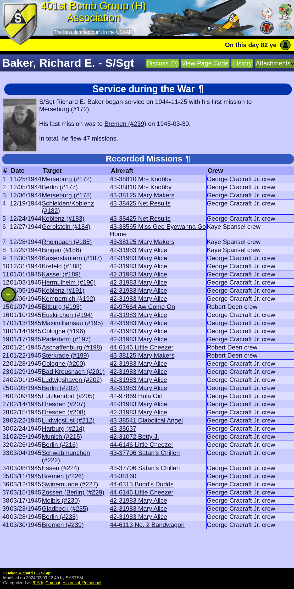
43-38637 (123, 428)
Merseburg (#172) (64, 109)
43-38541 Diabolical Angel (146, 420)
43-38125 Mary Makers (142, 195)
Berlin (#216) (60, 444)
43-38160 (123, 476)
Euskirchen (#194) (67, 314)
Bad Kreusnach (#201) (73, 371)
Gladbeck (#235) (65, 508)
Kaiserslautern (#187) (72, 258)
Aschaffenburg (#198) (72, 347)
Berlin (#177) (60, 187)
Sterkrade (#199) (65, 355)
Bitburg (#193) (62, 306)
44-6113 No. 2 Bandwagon (147, 524)
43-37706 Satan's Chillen (145, 452)
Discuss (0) (162, 63)
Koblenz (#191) (63, 290)
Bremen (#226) (63, 476)
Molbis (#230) (61, 500)
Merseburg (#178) (67, 195)
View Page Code (205, 63)
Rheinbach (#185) (67, 241)
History (242, 63)
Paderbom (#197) (66, 339)
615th (38, 582)
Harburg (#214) (63, 428)
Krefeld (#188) (62, 266)
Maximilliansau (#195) (72, 322)
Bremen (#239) (125, 123)
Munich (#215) (62, 436)
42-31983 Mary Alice (138, 249)
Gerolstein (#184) (66, 226)
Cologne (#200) (63, 363)
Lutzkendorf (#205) (68, 395)
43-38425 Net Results (140, 203)
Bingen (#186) (61, 249)
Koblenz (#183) (63, 218)
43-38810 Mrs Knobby (140, 178)
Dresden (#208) (64, 412)
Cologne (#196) (63, 331)
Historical (71, 582)
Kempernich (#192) (68, 298)
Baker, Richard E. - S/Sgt (28, 573)
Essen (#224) (60, 467)
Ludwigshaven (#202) (72, 379)
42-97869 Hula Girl (136, 395)
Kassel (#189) (61, 274)
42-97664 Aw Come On (142, 306)
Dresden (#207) (64, 404)
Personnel (91, 582)
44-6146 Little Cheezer (141, 347)
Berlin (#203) (60, 387)
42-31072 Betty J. (134, 436)
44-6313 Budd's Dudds (141, 484)
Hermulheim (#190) (69, 282)
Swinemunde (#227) (70, 484)
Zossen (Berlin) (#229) (73, 492)
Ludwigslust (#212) (68, 420)
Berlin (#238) (60, 516)
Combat (53, 582)
